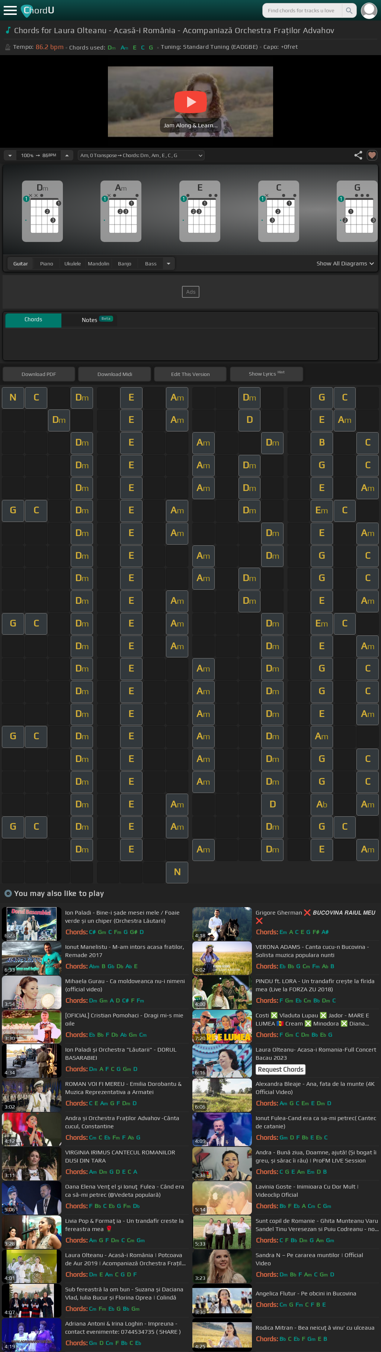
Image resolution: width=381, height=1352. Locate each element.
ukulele (72, 264)
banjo (124, 264)
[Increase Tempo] (67, 155)
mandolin (98, 264)
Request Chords (280, 1069)
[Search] (348, 10)
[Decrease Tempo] (10, 155)
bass (151, 264)
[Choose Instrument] (168, 263)
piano (46, 264)
